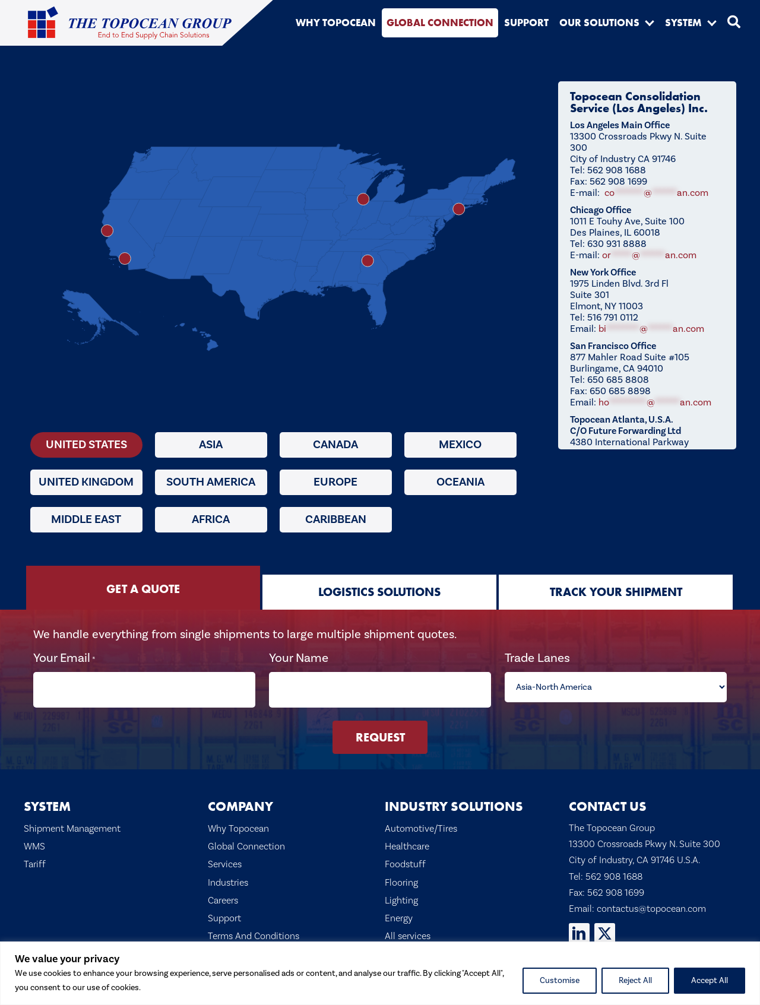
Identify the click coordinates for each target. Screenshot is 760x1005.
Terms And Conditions (253, 928)
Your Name (299, 658)
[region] (380, 973)
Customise (560, 980)
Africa (211, 519)
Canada (335, 444)
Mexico (460, 444)
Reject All (635, 980)
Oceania (460, 482)
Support (224, 910)
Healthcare (407, 838)
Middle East (86, 519)
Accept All (709, 980)
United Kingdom (86, 482)
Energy (399, 910)
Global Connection (246, 838)
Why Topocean (238, 820)
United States (86, 444)
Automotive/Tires (421, 820)
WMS (34, 838)
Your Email (66, 658)
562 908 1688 (613, 868)
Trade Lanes (536, 658)
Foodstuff (405, 857)
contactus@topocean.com (651, 900)
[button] (649, 22)
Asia (211, 444)
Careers (223, 892)
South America (210, 482)
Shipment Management (72, 820)
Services (225, 857)
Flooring (401, 874)
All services (407, 928)
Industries (228, 874)
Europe (335, 482)
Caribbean (335, 519)
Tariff (35, 857)
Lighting (401, 892)
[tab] (143, 588)
